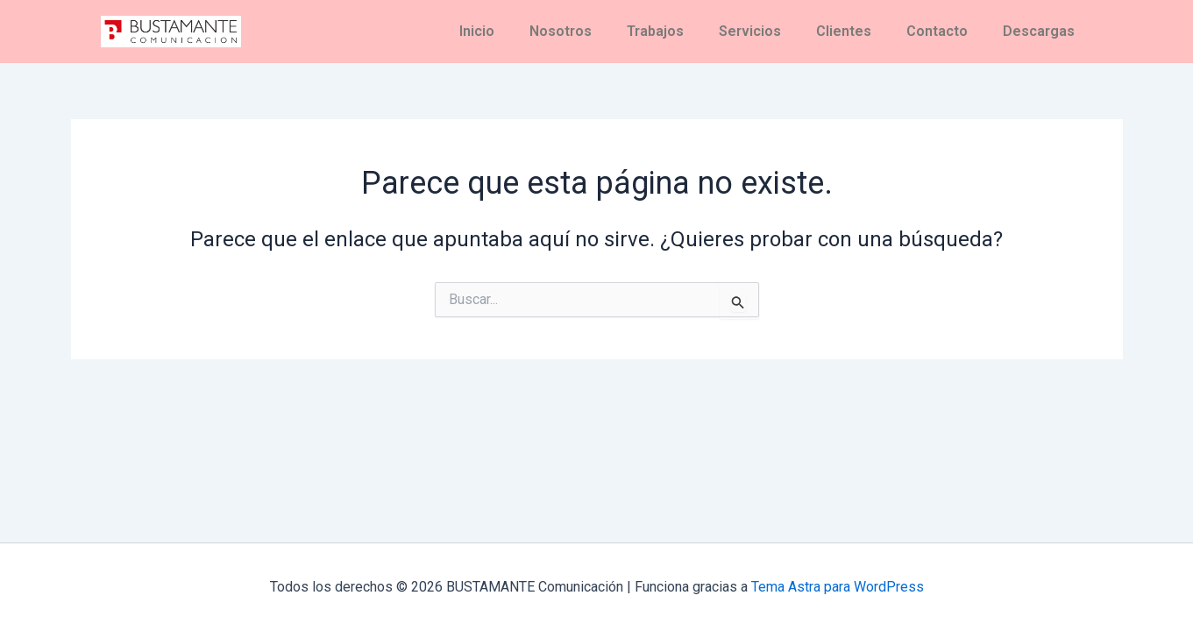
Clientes (843, 31)
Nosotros (560, 31)
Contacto (937, 31)
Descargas (1039, 31)
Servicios (750, 31)
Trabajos (655, 31)
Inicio (476, 31)
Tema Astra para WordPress (837, 586)
